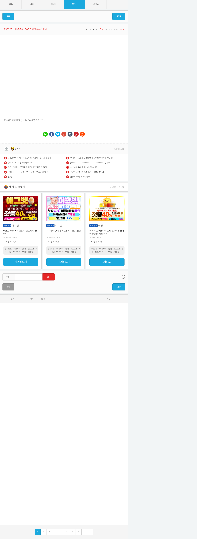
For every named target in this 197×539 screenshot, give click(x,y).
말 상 (10, 177)
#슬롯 (24, 249)
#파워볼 (8, 249)
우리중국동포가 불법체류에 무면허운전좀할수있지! (91, 158)
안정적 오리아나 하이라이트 (81, 177)
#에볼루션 (16, 249)
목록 (8, 16)
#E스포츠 (16, 252)
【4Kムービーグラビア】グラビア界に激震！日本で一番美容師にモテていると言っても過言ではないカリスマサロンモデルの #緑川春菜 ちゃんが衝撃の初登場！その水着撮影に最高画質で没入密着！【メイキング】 (29, 172)
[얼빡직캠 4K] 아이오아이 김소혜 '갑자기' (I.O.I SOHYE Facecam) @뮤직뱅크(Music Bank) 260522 (31, 158)
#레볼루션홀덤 (27, 252)
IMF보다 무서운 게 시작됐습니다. (84, 167)
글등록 (119, 16)
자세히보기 (21, 262)
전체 (8, 287)
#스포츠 (31, 249)
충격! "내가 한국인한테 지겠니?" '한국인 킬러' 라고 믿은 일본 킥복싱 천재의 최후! (29, 167)
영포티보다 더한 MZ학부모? (20, 163)
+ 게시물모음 (119, 148)
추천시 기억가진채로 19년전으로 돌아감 (87, 172)
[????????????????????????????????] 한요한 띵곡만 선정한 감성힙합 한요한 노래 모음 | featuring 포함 (91, 163)
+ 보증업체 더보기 (117, 187)
